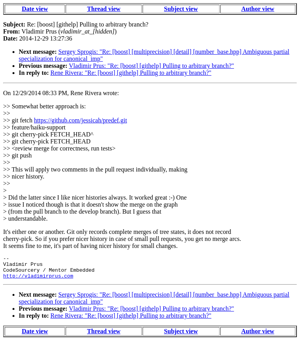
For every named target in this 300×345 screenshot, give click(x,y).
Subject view (181, 8)
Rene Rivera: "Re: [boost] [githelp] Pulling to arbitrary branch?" (130, 72)
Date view (35, 8)
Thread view (103, 8)
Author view (258, 8)
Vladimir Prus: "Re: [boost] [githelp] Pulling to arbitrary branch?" (151, 65)
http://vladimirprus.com (38, 280)
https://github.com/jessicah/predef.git (80, 120)
